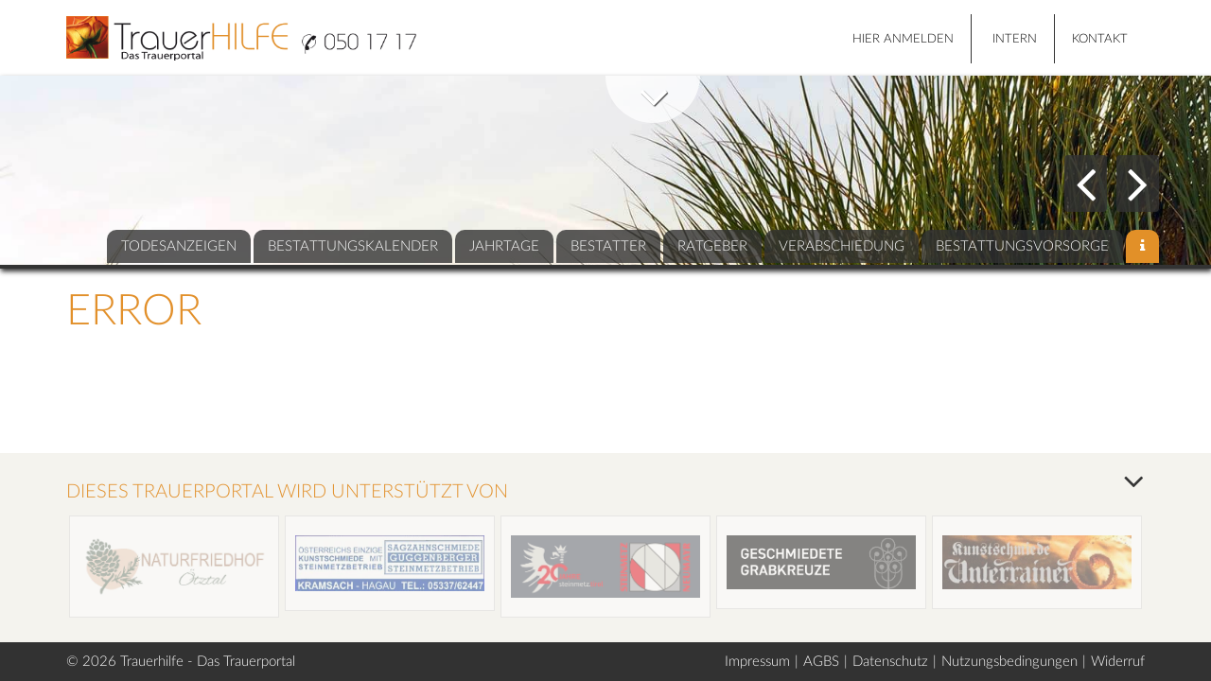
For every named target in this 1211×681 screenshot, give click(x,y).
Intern (1014, 39)
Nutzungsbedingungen (1009, 662)
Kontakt (1100, 39)
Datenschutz (890, 662)
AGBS (821, 662)
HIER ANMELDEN (903, 39)
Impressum (757, 662)
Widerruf (1118, 662)
